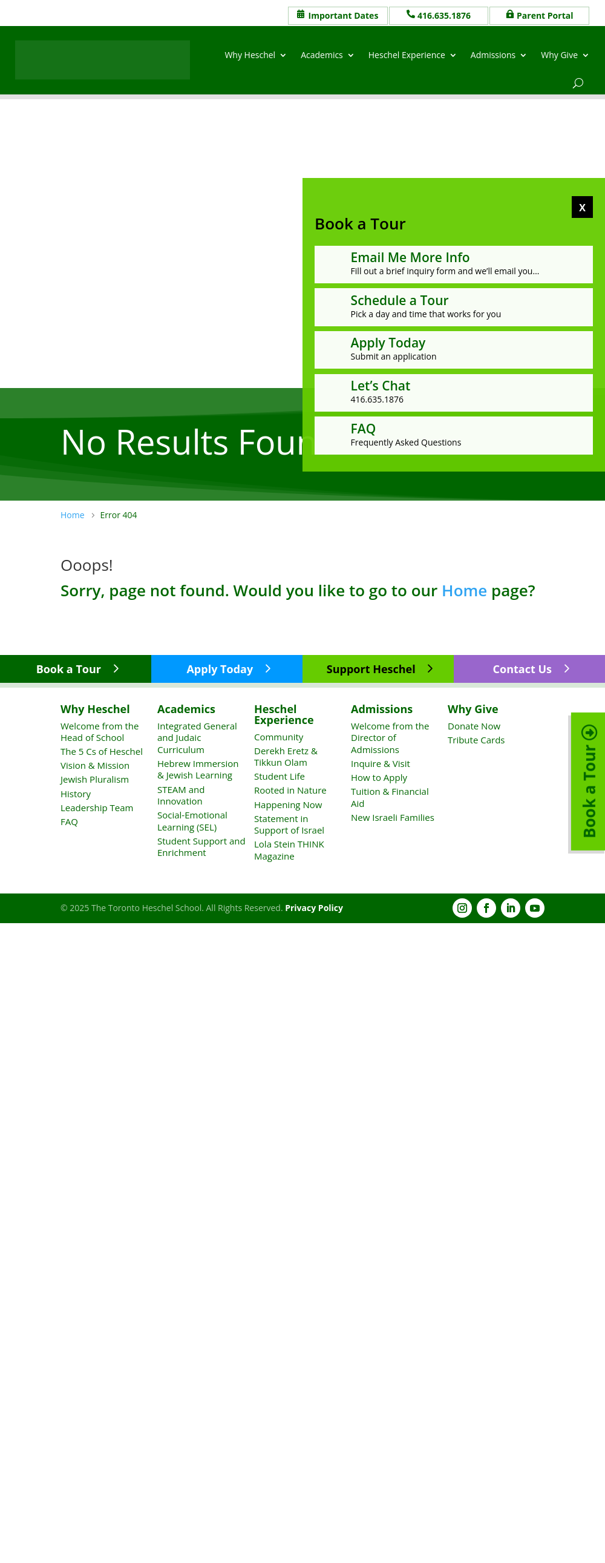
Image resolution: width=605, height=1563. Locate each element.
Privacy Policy (314, 907)
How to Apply (379, 777)
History (75, 794)
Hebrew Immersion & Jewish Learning (197, 769)
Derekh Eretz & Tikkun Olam (286, 757)
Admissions (493, 55)
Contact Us (522, 669)
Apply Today (219, 669)
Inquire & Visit (380, 763)
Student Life (279, 776)
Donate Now (474, 726)
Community (278, 737)
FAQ (69, 821)
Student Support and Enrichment (201, 847)
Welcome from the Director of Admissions (390, 737)
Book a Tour (68, 669)
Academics (322, 55)
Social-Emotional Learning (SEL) (192, 821)
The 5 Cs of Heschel (101, 751)
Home (464, 590)
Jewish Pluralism (94, 779)
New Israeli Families (392, 817)
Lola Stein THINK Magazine (289, 850)
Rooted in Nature (290, 790)
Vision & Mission (94, 765)
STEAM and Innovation (180, 795)
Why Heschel (249, 55)
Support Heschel (371, 669)
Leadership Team (96, 807)
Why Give (559, 55)
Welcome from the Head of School (99, 732)
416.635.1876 (444, 15)
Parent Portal (545, 15)
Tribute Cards (476, 740)
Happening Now (288, 804)
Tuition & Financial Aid (390, 797)
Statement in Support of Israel (289, 824)
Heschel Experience (406, 55)
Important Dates (344, 15)
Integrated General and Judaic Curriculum (197, 737)
